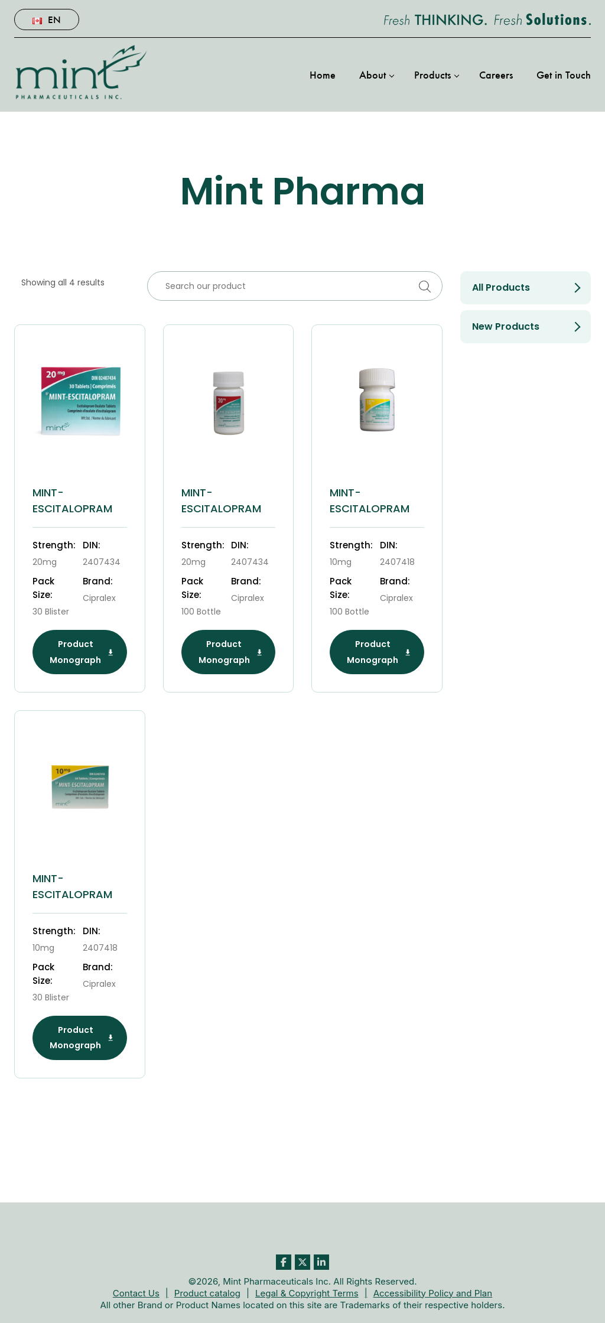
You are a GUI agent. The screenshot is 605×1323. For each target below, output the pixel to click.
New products (505, 326)
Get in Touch (563, 74)
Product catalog (207, 1293)
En (46, 19)
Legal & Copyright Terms (307, 1293)
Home (323, 74)
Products (432, 74)
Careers (496, 74)
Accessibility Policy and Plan (433, 1293)
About (372, 74)
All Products (501, 287)
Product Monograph (82, 651)
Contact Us (136, 1293)
